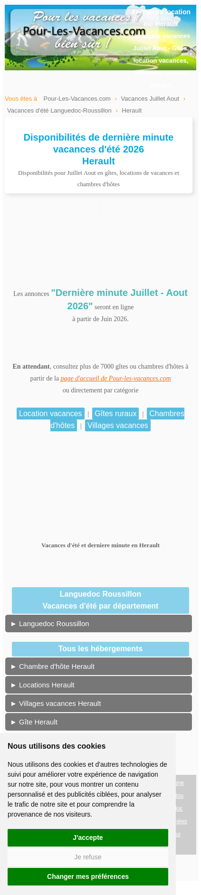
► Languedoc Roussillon (49, 623)
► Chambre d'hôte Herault (52, 666)
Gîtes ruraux (115, 413)
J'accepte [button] (88, 837)
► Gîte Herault (33, 722)
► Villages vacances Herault (55, 703)
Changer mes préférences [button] (88, 876)
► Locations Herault (42, 685)
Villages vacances (117, 425)
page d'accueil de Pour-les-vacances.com (116, 378)
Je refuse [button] (88, 857)
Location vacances (50, 413)
